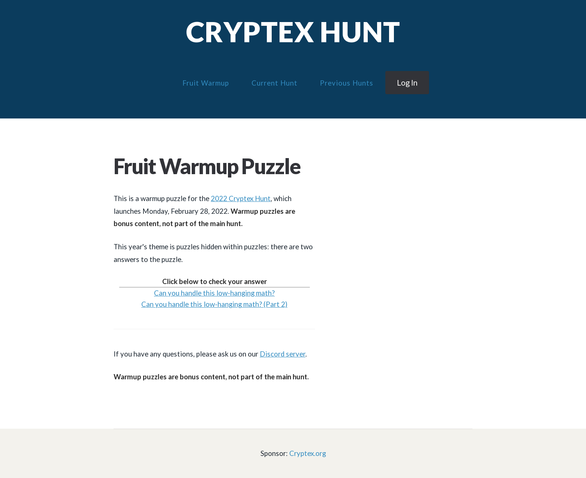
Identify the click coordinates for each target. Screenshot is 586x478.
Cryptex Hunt (293, 32)
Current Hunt (274, 83)
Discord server (282, 354)
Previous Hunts (346, 83)
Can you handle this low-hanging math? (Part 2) (214, 304)
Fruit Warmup (205, 83)
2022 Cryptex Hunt (241, 198)
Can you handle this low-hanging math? (214, 293)
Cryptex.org (307, 453)
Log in (407, 82)
